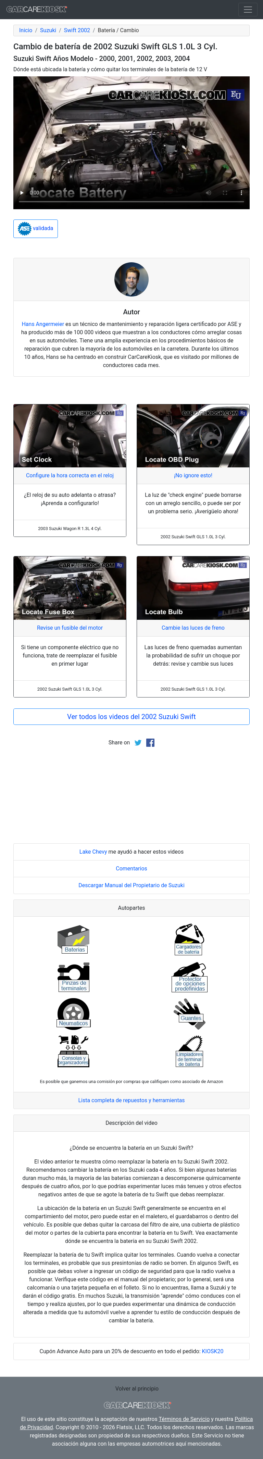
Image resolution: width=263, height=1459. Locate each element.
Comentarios (131, 868)
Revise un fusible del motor (70, 628)
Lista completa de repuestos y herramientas (131, 1100)
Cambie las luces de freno (193, 628)
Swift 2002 (77, 30)
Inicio (25, 30)
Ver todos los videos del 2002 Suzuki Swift (131, 717)
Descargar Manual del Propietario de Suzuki (131, 885)
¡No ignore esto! (193, 475)
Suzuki (48, 30)
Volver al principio (137, 1388)
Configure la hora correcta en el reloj (70, 475)
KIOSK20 (213, 1351)
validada (35, 229)
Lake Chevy (93, 851)
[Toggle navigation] (248, 9)
